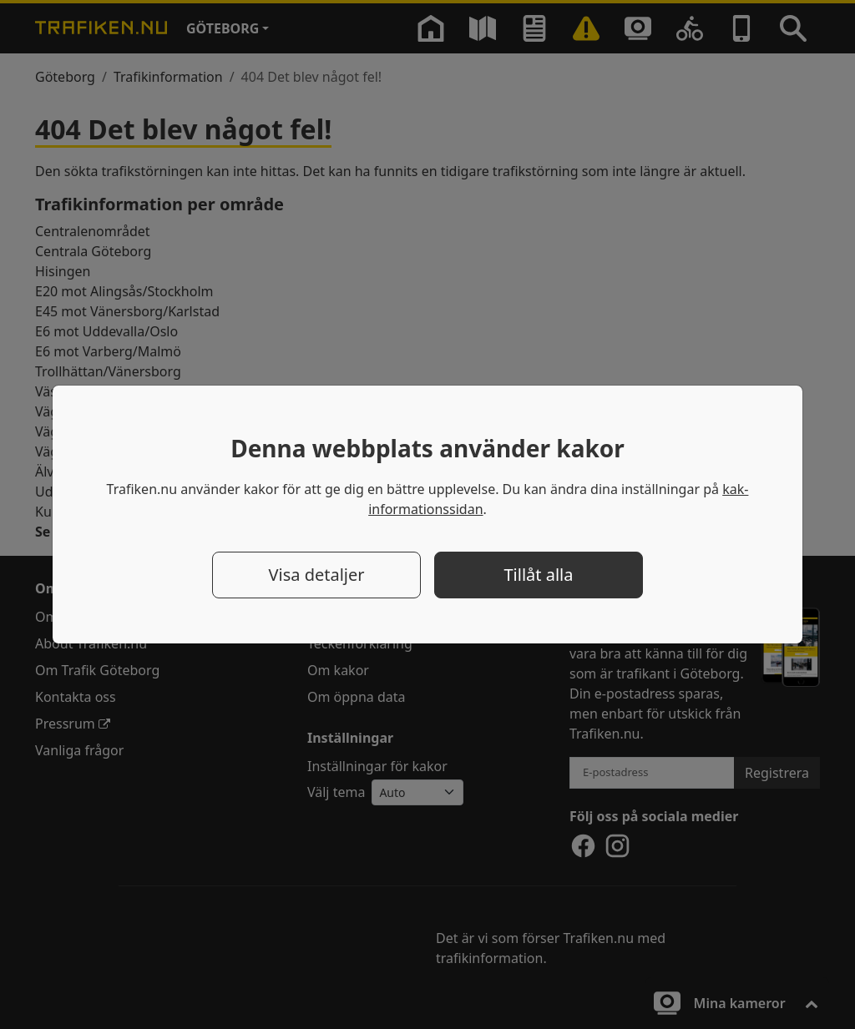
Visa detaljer (316, 574)
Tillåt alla (539, 574)
